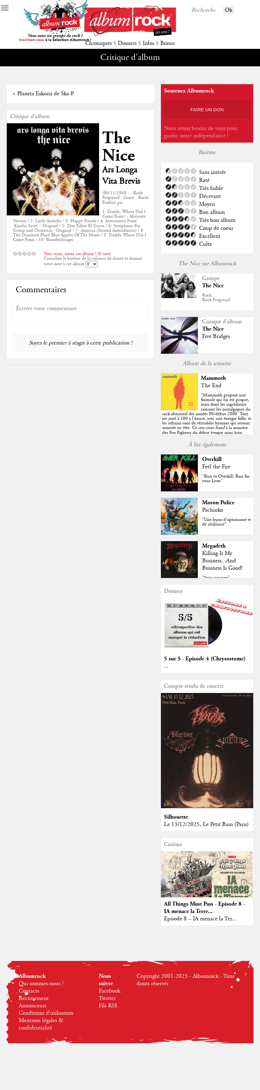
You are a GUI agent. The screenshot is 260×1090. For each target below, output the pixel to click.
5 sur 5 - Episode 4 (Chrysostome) (205, 658)
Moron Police (218, 502)
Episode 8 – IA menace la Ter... (200, 919)
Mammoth (213, 378)
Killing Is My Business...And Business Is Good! (222, 561)
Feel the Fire (216, 466)
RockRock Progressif (216, 297)
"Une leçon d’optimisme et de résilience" (226, 522)
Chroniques (98, 43)
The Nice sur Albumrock (207, 263)
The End (211, 385)
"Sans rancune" (216, 578)
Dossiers (127, 43)
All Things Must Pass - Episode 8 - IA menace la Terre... (204, 907)
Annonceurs (32, 1005)
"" (207, 423)
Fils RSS (108, 1005)
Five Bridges (216, 336)
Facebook (109, 991)
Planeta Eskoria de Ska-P (45, 93)
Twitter (107, 998)
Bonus (167, 43)
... (166, 666)
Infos (148, 43)
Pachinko (212, 510)
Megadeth (214, 545)
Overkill (212, 459)
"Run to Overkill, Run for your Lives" (226, 478)
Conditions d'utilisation (46, 1013)
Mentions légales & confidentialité (41, 1024)
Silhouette (176, 816)
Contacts (29, 991)
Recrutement (34, 998)
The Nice (118, 147)
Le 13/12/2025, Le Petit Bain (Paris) (206, 824)
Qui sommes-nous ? (41, 983)
